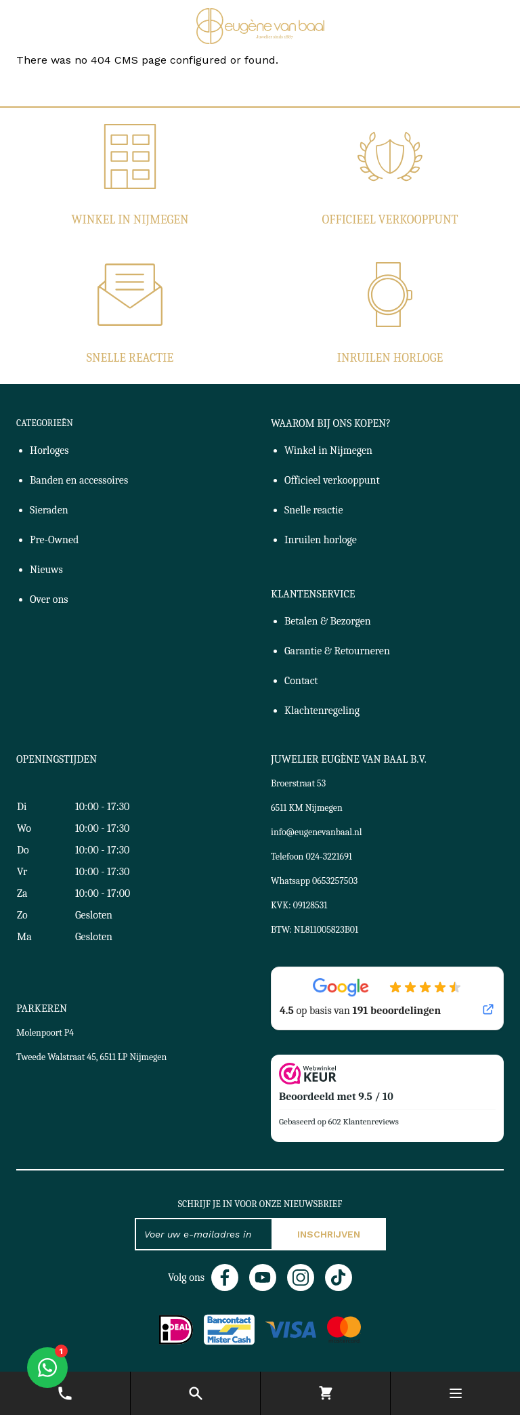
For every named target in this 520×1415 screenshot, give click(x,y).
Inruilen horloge (390, 358)
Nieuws (46, 570)
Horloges (49, 450)
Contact (301, 681)
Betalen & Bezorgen (327, 621)
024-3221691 (329, 856)
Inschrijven (328, 1234)
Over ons (49, 599)
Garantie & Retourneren (337, 651)
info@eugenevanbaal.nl (316, 832)
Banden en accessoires (79, 480)
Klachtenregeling (322, 710)
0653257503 (335, 881)
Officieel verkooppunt (390, 220)
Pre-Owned (54, 540)
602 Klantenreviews (363, 1121)
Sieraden (49, 510)
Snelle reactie (130, 358)
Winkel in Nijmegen (129, 220)
